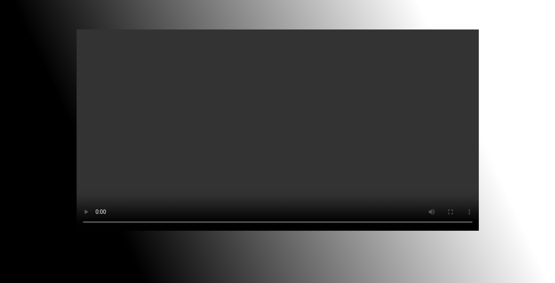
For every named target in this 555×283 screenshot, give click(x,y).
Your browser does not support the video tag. (278, 130)
